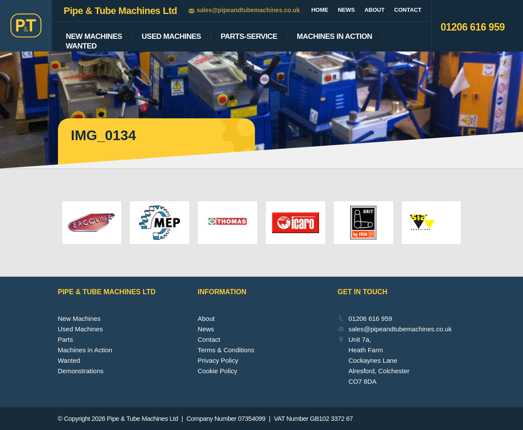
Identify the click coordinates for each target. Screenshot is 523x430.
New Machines (94, 37)
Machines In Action (334, 37)
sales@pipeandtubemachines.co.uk (248, 10)
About (374, 10)
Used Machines (171, 37)
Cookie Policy (218, 371)
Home (319, 10)
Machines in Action (85, 350)
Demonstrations (81, 371)
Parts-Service (249, 37)
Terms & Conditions (226, 350)
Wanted (81, 46)
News (346, 10)
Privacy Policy (218, 360)
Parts (65, 339)
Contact (407, 10)
